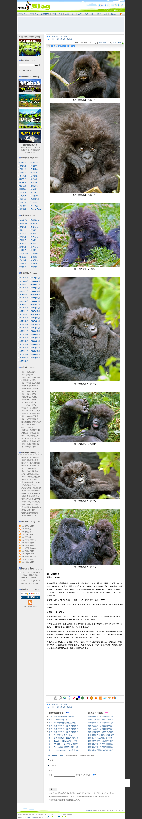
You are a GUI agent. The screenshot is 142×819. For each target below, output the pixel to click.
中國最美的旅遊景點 (28, 380)
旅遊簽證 (34, 189)
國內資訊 (34, 247)
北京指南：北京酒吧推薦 (30, 463)
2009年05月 (23, 281)
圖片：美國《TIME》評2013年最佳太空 (63, 738)
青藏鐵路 (34, 166)
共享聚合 (28, 529)
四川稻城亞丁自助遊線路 (30, 502)
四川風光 (34, 169)
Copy (62, 755)
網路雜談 (22, 209)
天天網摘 (28, 537)
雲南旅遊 (22, 172)
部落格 (31, 575)
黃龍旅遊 (34, 224)
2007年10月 (35, 311)
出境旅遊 (34, 253)
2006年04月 (35, 341)
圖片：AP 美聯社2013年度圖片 (60, 735)
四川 (73, 14)
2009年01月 (23, 288)
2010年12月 (35, 278)
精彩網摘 (22, 206)
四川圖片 (22, 240)
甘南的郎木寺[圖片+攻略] (30, 482)
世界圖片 (34, 250)
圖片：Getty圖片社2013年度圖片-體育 (63, 741)
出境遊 (32, 153)
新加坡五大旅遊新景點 (29, 480)
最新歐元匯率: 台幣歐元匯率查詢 (100, 738)
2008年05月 (23, 301)
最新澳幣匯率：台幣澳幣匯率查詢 (100, 747)
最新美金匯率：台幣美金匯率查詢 (100, 726)
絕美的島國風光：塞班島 (30, 438)
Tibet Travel (29, 534)
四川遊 (30, 150)
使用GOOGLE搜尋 (26, 71)
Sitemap (113, 14)
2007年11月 (23, 311)
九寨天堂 (29, 148)
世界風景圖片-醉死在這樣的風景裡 (101, 735)
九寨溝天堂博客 (30, 540)
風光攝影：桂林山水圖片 (30, 433)
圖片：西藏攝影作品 (28, 372)
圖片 (92, 14)
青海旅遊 (34, 172)
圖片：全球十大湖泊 (28, 391)
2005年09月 (23, 354)
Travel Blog (117, 43)
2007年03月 (23, 324)
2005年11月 (23, 351)
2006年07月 (23, 338)
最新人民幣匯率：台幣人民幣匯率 (100, 720)
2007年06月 (35, 318)
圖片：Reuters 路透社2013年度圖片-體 (63, 747)
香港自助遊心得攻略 (28, 485)
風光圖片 (22, 196)
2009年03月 (23, 285)
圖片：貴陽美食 (27, 375)
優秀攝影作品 (104, 43)
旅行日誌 (34, 192)
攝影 (105, 14)
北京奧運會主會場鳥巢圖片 (31, 422)
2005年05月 (23, 361)
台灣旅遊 (34, 176)
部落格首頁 (45, 14)
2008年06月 (35, 298)
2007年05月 (23, 321)
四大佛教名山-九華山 (29, 397)
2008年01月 (23, 308)
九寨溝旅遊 (23, 220)
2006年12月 (35, 328)
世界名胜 (22, 186)
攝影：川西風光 (27, 427)
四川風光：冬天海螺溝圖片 (31, 441)
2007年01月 (23, 328)
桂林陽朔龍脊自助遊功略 (30, 499)
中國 (54, 14)
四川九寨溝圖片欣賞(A (29, 386)
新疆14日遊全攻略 (28, 510)
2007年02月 (35, 324)
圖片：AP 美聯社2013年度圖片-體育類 (63, 744)
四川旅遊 (22, 169)
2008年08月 (35, 295)
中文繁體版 (34, 14)
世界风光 (34, 186)
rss (23, 526)
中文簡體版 (22, 14)
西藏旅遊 (24, 150)
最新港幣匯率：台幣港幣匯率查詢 (100, 723)
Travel (28, 572)
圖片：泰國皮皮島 (28, 425)
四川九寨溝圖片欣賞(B (29, 389)
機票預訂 (22, 257)
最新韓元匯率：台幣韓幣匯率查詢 (100, 717)
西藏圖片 (34, 230)
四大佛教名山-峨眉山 (29, 400)
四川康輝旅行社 (30, 557)
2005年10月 (35, 351)
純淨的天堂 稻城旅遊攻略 (30, 493)
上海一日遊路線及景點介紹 (31, 474)
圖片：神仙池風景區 (28, 394)
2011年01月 (23, 278)
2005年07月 (23, 358)
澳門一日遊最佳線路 (28, 468)
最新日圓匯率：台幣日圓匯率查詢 (100, 729)
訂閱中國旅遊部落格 (30, 607)
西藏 (67, 14)
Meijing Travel (30, 554)
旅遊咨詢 (34, 260)
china (36, 572)
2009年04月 (35, 281)
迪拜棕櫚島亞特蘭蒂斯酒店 (31, 436)
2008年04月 (35, 301)
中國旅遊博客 (30, 562)
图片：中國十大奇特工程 (58, 720)
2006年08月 (35, 334)
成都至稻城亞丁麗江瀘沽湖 (31, 488)
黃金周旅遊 (23, 253)
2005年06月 (35, 358)
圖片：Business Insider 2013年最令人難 (64, 750)
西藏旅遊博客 (30, 543)
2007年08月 (35, 314)
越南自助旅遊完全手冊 (29, 460)
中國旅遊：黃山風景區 (29, 408)
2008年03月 (23, 304)
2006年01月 (23, 348)
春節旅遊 (34, 179)
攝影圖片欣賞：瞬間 (59, 36)
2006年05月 (23, 341)
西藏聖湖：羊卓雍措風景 (30, 413)
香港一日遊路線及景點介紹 (31, 471)
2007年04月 (35, 321)
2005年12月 (35, 348)
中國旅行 (22, 162)
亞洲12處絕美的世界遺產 (30, 377)
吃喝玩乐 (34, 202)
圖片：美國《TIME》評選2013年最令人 (63, 726)
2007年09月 (23, 314)
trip (40, 572)
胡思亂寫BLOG (30, 548)
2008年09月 (23, 295)
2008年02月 (35, 304)
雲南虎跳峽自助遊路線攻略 (31, 507)
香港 (86, 14)
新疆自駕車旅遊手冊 (28, 516)
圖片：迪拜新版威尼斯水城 (62, 39)
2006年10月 (35, 331)
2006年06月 (35, 338)
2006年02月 (35, 344)
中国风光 (34, 182)
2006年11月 (23, 331)
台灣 (80, 14)
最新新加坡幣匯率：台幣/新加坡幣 (101, 750)
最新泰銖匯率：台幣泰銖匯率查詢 (100, 744)
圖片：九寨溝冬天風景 (29, 416)
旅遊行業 (22, 202)
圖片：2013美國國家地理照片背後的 (62, 723)
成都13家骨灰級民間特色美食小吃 (61, 717)
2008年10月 (35, 291)
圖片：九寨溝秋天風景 (29, 419)
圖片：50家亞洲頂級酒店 (30, 411)
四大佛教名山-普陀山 (29, 402)
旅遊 (36, 575)
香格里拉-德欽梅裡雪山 (30, 496)
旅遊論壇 (22, 263)
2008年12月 (35, 288)
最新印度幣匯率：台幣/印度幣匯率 (101, 741)
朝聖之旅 (22, 179)
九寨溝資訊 (35, 220)
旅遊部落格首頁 (27, 158)
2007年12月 (35, 308)
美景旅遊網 (88, 810)
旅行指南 (22, 192)
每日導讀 (34, 206)
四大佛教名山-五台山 (29, 405)
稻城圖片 (34, 240)
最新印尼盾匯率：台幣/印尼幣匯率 (101, 732)
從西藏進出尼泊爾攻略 (29, 513)
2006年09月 (23, 334)
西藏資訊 (34, 227)
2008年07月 (23, 298)
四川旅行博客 (30, 551)
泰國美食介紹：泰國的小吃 (31, 457)
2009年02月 (35, 285)
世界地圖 (34, 267)
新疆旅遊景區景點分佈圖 (30, 491)
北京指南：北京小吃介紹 (30, 466)
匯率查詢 (22, 189)
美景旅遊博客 (30, 526)
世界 (60, 14)
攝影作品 (22, 199)
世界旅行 (34, 162)
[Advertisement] (71, 25)
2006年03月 (23, 344)
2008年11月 (23, 291)
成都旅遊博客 (30, 546)
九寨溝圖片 (23, 224)
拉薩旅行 (22, 230)
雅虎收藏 (28, 532)
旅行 (27, 575)
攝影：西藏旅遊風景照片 (30, 444)
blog (32, 572)
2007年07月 (23, 318)
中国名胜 (22, 182)
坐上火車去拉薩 (30, 559)
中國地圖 (22, 267)
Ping (48, 755)
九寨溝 (23, 148)
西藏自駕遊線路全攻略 (29, 504)
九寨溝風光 (35, 199)
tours (23, 572)
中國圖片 (22, 250)
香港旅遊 (22, 176)
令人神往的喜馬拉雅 (28, 447)
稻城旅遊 (36, 150)
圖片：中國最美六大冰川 (30, 383)
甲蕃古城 (36, 148)
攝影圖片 (34, 196)
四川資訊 (34, 237)
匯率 (99, 14)
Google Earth (36, 209)
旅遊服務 (22, 260)
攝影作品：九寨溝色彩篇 (30, 430)
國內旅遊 (22, 247)
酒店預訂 (34, 257)
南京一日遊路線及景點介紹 (31, 477)
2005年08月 (35, 354)
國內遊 (27, 153)
